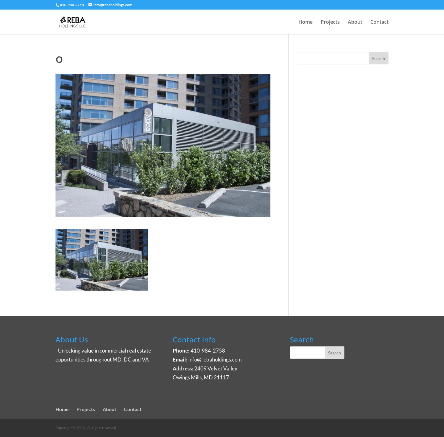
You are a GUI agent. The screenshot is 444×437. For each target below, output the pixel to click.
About (355, 22)
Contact (379, 22)
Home (305, 22)
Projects (330, 22)
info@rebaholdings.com (215, 359)
